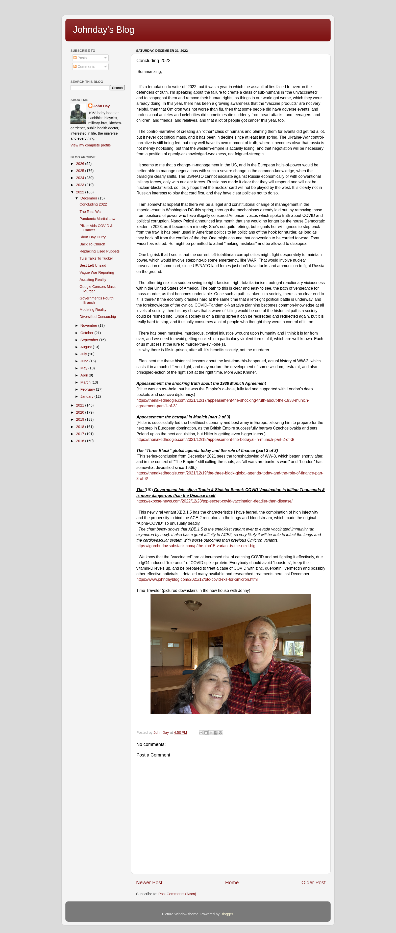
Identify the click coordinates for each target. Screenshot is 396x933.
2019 (80, 419)
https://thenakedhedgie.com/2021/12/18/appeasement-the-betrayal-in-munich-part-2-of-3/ (215, 439)
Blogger (227, 914)
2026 (80, 164)
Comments (84, 67)
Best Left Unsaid (93, 265)
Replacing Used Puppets (99, 251)
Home (232, 882)
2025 (80, 171)
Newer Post (149, 882)
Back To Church (92, 244)
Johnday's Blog (103, 29)
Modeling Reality (93, 310)
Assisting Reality (93, 280)
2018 (80, 427)
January (87, 396)
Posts (80, 58)
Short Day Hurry (93, 237)
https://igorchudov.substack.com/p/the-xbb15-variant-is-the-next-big (195, 546)
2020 (80, 412)
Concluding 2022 (93, 204)
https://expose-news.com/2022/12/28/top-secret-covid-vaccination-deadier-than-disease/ (214, 501)
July (84, 354)
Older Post (314, 882)
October (87, 333)
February (88, 389)
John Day (101, 106)
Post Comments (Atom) (177, 894)
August (87, 347)
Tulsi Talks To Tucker (96, 258)
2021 (80, 405)
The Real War (91, 212)
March (86, 382)
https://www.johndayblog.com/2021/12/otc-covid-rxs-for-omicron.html (197, 579)
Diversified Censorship (98, 317)
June (85, 361)
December (89, 198)
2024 (80, 178)
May (84, 368)
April (85, 375)
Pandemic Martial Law (97, 219)
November (89, 325)
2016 (80, 441)
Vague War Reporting (97, 272)
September (90, 340)
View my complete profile (90, 145)
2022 (80, 192)
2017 (80, 434)
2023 (80, 185)
